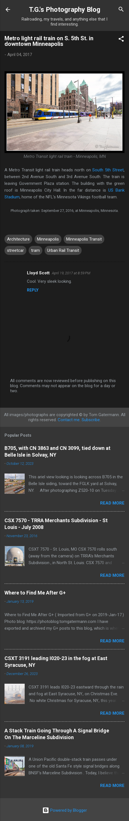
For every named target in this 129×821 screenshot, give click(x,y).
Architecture (18, 239)
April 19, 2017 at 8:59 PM (71, 273)
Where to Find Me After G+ (35, 593)
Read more (112, 503)
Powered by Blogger (64, 810)
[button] (121, 39)
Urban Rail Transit (63, 250)
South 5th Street (108, 169)
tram (35, 250)
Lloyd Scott (38, 272)
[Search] (121, 10)
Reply (32, 290)
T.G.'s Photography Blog (64, 10)
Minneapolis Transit (84, 239)
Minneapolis (48, 239)
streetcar (15, 250)
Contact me (69, 419)
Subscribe (91, 419)
